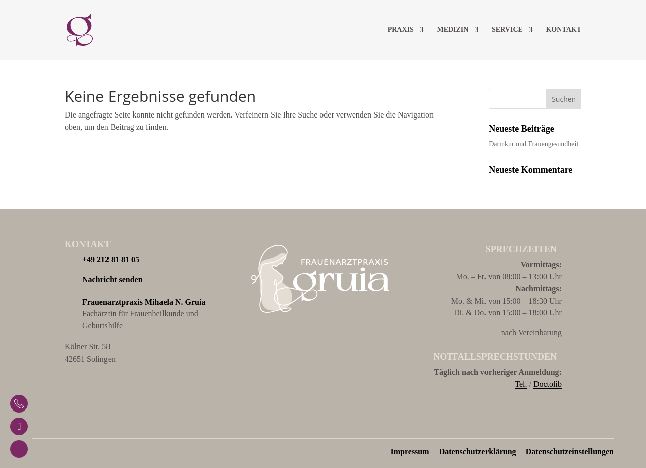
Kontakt (563, 29)
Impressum (410, 451)
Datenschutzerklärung (477, 451)
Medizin (452, 29)
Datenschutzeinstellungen (570, 451)
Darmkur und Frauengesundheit (533, 144)
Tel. (521, 384)
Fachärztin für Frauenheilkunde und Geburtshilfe (143, 313)
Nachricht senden (112, 279)
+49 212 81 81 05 (110, 259)
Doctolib (547, 384)
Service (507, 29)
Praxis (401, 29)
